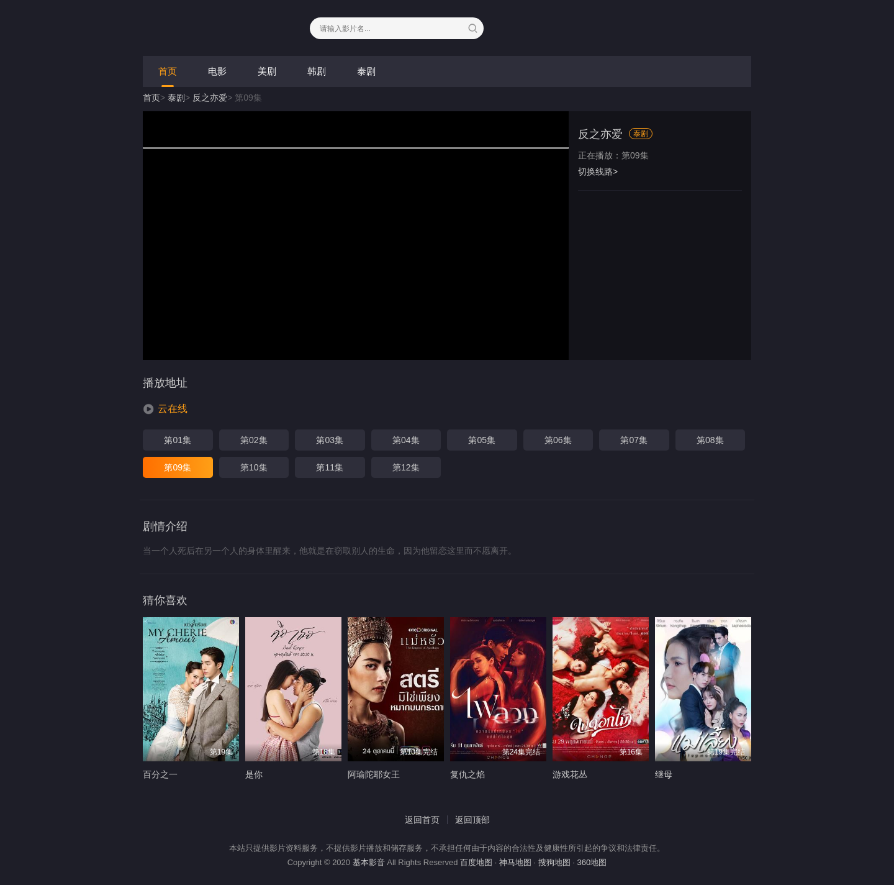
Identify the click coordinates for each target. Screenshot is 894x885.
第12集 (406, 467)
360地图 (592, 862)
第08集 (710, 440)
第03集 (329, 440)
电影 (217, 71)
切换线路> (598, 172)
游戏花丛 (570, 774)
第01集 (177, 440)
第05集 (481, 440)
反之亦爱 (209, 98)
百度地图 (476, 862)
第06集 (558, 440)
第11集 (329, 467)
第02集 (254, 440)
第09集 (177, 467)
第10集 (254, 467)
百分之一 (160, 774)
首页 (167, 71)
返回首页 (422, 820)
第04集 (406, 440)
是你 (254, 774)
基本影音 (369, 862)
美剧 (267, 71)
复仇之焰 (467, 774)
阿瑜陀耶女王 (374, 774)
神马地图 (515, 862)
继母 (663, 774)
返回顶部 (472, 820)
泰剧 (366, 71)
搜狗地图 (554, 862)
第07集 (634, 440)
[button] (165, 409)
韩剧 (316, 71)
